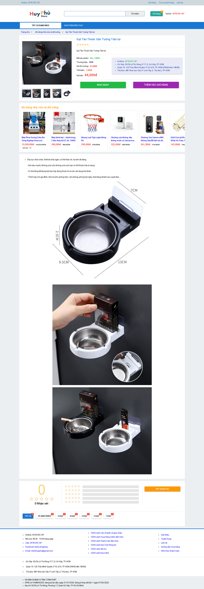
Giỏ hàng (157, 14)
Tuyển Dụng (166, 539)
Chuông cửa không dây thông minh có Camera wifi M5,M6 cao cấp (123, 139)
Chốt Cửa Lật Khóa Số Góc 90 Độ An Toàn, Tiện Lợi (182, 139)
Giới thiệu (152, 3)
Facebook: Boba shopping (36, 547)
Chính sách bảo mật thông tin (103, 545)
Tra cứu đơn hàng (166, 3)
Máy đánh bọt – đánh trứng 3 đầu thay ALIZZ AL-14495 (63, 139)
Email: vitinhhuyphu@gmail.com (39, 551)
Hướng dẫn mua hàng (170, 547)
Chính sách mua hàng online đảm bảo (107, 537)
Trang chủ (27, 32)
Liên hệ (180, 3)
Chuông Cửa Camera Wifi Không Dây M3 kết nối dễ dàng (152, 139)
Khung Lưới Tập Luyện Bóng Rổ (93, 139)
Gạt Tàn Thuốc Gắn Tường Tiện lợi (80, 32)
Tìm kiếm (135, 14)
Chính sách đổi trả (98, 549)
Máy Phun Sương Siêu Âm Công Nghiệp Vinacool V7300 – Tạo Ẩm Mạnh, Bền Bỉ (34, 139)
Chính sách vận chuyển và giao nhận (106, 533)
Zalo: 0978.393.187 (33, 543)
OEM (91, 62)
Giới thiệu (165, 535)
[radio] (31, 498)
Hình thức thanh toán (170, 551)
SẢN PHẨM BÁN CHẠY (73, 25)
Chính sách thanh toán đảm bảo (104, 541)
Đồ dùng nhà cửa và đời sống (47, 32)
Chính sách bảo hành (100, 553)
